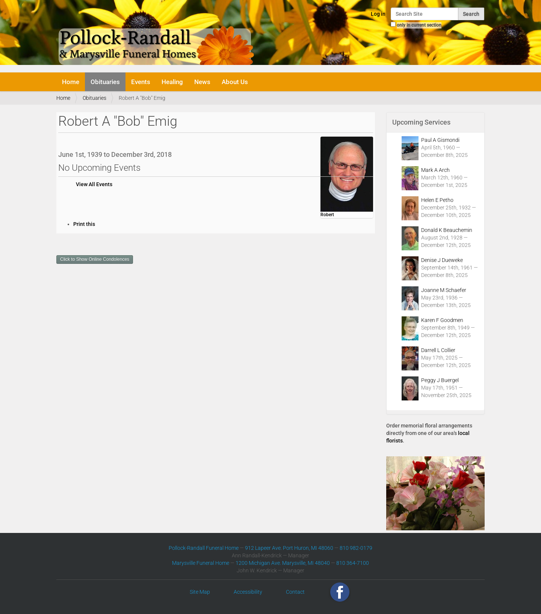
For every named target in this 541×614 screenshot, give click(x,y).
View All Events (94, 184)
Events (140, 82)
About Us (235, 82)
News (202, 82)
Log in (378, 14)
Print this (84, 224)
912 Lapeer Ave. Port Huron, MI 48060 (289, 548)
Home (70, 82)
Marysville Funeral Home (200, 563)
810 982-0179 (356, 548)
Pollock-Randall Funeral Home (204, 548)
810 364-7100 (352, 563)
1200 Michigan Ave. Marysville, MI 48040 (283, 563)
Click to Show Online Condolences (94, 259)
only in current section (419, 25)
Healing (172, 82)
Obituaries (105, 82)
